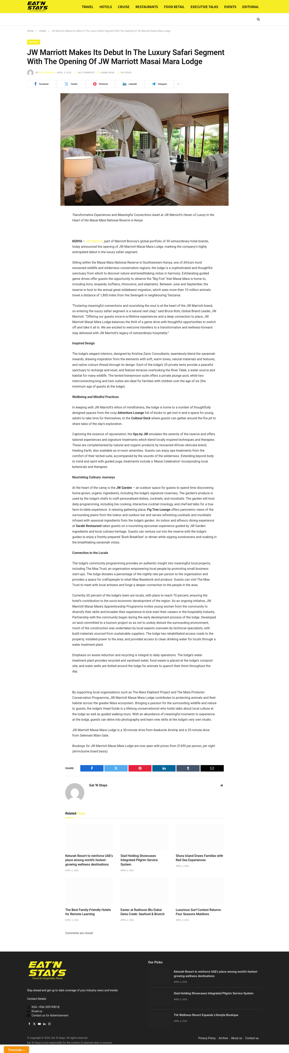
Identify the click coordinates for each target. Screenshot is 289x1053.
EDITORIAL (250, 6)
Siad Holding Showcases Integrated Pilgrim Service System (139, 860)
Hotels (34, 42)
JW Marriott (94, 241)
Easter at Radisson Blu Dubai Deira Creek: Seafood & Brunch (142, 912)
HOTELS (106, 6)
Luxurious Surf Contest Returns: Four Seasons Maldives (199, 912)
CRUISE (124, 6)
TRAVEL (88, 6)
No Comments (85, 73)
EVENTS (230, 6)
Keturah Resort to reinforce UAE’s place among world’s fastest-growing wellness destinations (89, 860)
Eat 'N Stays (46, 73)
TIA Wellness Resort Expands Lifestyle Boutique (206, 1015)
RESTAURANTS (146, 6)
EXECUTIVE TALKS (204, 6)
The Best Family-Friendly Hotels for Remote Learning (88, 912)
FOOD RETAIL (174, 6)
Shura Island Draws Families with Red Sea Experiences (199, 858)
